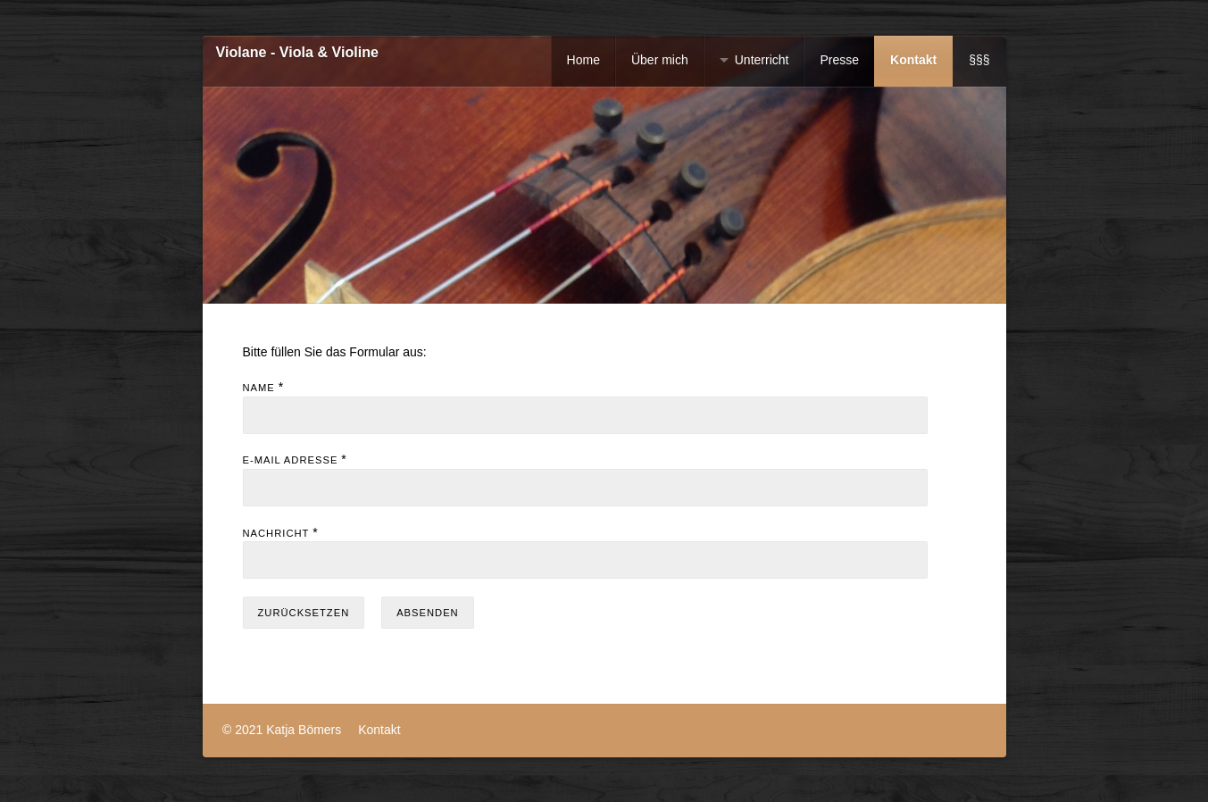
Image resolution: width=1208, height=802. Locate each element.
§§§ (979, 60)
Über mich (659, 60)
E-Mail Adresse (290, 460)
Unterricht (762, 60)
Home (583, 60)
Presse (839, 60)
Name (259, 387)
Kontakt (913, 60)
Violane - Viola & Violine (297, 52)
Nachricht (276, 533)
